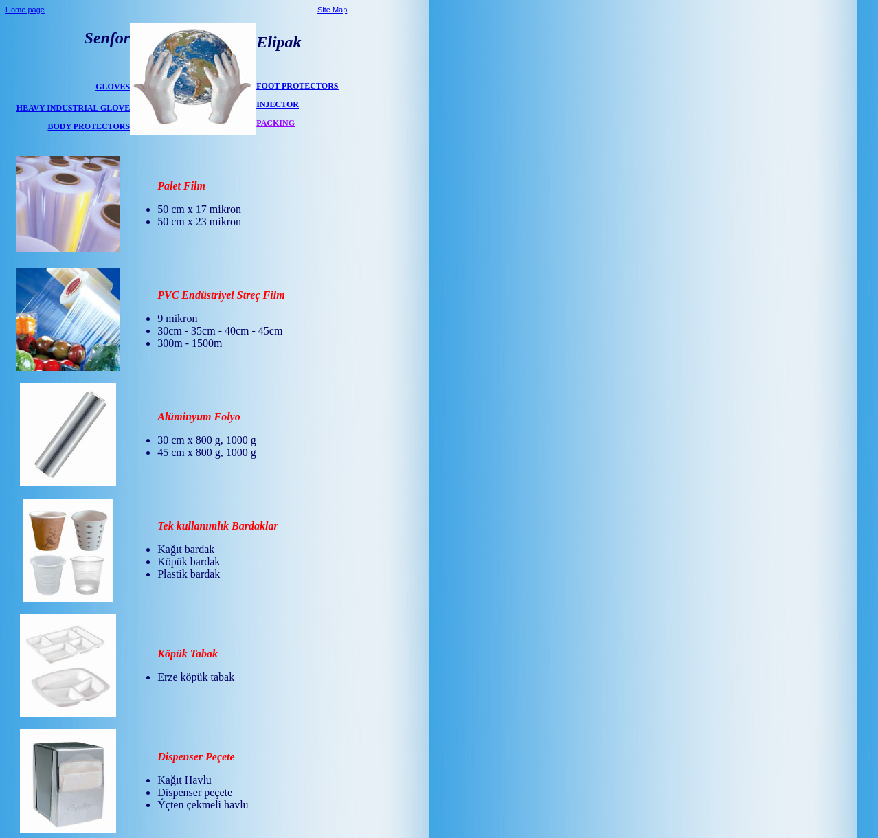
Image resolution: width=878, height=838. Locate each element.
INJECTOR (277, 104)
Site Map (332, 9)
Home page (25, 9)
